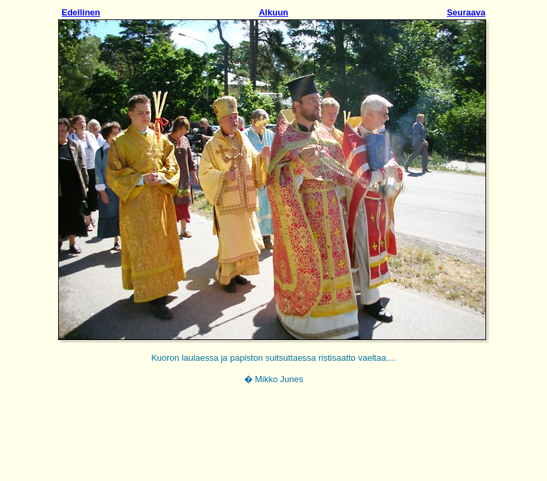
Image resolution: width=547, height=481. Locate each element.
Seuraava (466, 12)
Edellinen (81, 12)
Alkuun (273, 12)
